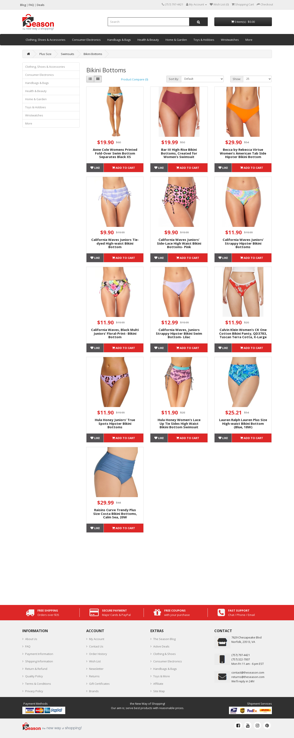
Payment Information (39, 654)
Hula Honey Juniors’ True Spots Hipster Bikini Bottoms (115, 423)
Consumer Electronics (86, 40)
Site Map (159, 691)
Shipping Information (39, 661)
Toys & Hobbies (204, 40)
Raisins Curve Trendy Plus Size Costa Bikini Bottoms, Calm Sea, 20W (115, 513)
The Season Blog (164, 639)
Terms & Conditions (38, 684)
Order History (98, 654)
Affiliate (158, 684)
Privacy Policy (34, 691)
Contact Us (96, 646)
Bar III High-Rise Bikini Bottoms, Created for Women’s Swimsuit (179, 153)
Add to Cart (123, 168)
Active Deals (161, 646)
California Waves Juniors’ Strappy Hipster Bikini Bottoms (243, 243)
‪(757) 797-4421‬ (240, 655)
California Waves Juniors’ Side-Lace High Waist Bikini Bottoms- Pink (179, 243)
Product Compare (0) (134, 79)
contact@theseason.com (247, 672)
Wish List (95, 661)
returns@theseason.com (247, 677)
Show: (237, 79)
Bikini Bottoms (93, 54)
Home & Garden (176, 40)
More (248, 40)
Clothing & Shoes (164, 654)
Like (95, 168)
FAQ (27, 646)
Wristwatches (230, 40)
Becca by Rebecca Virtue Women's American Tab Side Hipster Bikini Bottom (243, 153)
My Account (96, 639)
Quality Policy (34, 676)
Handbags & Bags (119, 40)
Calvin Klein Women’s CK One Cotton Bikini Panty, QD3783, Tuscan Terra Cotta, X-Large (243, 333)
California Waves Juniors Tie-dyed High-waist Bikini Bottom (115, 243)
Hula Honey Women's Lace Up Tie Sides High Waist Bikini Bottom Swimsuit (179, 423)
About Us (31, 639)
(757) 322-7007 (240, 659)
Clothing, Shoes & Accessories (45, 40)
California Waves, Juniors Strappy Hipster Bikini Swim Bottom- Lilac (179, 333)
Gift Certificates (99, 684)
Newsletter (96, 669)
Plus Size (45, 54)
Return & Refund (36, 669)
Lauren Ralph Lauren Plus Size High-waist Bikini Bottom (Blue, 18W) (243, 423)
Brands (94, 691)
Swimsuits (67, 54)
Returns (94, 676)
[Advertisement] (179, 567)
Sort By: (174, 79)
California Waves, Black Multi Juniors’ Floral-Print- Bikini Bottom (115, 333)
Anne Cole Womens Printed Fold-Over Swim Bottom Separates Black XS (115, 153)
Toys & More (161, 676)
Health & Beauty (148, 40)
